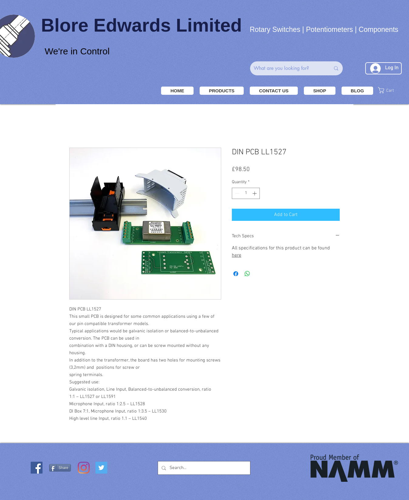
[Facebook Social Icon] (37, 468)
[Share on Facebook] (235, 273)
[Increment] (255, 193)
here (236, 255)
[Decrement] (236, 193)
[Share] (60, 467)
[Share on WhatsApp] (247, 273)
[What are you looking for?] (287, 68)
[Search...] (203, 467)
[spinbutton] (245, 193)
